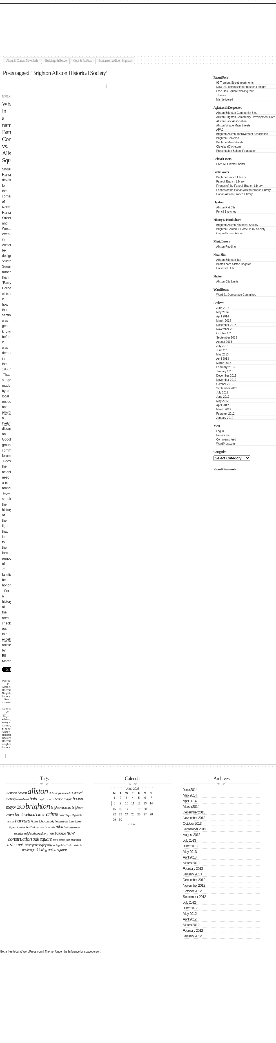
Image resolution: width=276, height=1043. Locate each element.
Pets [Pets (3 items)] (68, 840)
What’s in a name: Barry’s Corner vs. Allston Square (10, 132)
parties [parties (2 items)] (62, 839)
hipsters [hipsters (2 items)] (34, 821)
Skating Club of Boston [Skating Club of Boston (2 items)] (63, 845)
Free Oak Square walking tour (235, 91)
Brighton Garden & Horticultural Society (241, 229)
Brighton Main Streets (229, 142)
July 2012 (222, 392)
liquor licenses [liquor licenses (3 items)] (17, 827)
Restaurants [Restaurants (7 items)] (15, 844)
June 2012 (223, 396)
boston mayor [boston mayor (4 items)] (63, 799)
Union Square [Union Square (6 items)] (57, 849)
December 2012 (226, 375)
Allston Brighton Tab (228, 259)
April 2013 (222, 358)
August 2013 (224, 341)
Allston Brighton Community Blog (236, 112)
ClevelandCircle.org (228, 146)
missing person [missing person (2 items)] (72, 827)
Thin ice (221, 95)
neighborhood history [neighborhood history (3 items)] (36, 833)
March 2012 (223, 409)
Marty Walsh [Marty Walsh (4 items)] (47, 827)
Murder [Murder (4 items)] (18, 833)
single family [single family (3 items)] (45, 845)
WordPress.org (225, 443)
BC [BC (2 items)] (53, 799)
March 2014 (223, 320)
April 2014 (222, 316)
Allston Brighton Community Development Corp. (246, 117)
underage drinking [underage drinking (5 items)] (34, 849)
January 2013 (224, 371)
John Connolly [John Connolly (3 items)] (46, 821)
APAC (220, 129)
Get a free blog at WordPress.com (21, 951)
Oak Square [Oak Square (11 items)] (42, 839)
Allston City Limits (227, 281)
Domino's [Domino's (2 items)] (63, 815)
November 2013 (226, 329)
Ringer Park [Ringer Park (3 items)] (31, 845)
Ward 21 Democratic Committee (236, 294)
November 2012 (226, 379)
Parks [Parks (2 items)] (55, 839)
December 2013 (226, 324)
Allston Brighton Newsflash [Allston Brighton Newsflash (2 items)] (61, 793)
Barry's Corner (6, 724)
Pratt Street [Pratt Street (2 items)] (76, 839)
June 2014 (223, 308)
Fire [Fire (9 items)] (71, 814)
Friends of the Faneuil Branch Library (239, 185)
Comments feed (226, 439)
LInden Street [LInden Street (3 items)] (61, 821)
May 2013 (222, 354)
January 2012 (224, 417)
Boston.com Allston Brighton (233, 264)
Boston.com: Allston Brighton (115, 61)
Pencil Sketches (226, 211)
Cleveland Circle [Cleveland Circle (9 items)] (32, 814)
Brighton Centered (227, 138)
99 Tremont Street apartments (235, 82)
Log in (220, 431)
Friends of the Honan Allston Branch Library (243, 190)
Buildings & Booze (55, 61)
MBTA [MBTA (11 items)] (59, 826)
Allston (6, 686)
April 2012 (222, 405)
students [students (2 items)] (77, 845)
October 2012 (224, 384)
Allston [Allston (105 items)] (37, 791)
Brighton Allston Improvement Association (242, 133)
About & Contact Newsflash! (22, 61)
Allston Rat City (225, 207)
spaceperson (92, 951)
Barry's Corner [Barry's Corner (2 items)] (44, 799)
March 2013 (223, 362)
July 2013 (222, 346)
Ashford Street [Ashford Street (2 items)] (22, 799)
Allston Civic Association (231, 121)
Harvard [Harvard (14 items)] (22, 821)
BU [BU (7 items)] (17, 814)
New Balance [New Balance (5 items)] (57, 833)
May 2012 (222, 400)
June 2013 (223, 350)
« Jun (131, 824)
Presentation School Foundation (236, 150)
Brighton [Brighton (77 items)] (37, 806)
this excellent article (8, 639)
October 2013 (224, 333)
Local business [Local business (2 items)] (32, 827)
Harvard (7, 689)
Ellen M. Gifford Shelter (230, 164)
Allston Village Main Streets (233, 125)
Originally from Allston (230, 233)
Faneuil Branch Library (230, 181)
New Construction (9, 701)
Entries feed (223, 435)
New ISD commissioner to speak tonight (241, 86)
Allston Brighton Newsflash (65, 21)
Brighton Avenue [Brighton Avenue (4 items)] (61, 807)
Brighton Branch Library (231, 177)
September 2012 (226, 388)
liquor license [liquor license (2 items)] (75, 821)
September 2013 (226, 337)
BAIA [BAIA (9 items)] (33, 798)
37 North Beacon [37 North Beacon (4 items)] (16, 793)
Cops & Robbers (82, 61)
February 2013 (225, 367)
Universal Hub (225, 268)
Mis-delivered (224, 99)
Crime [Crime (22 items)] (52, 814)
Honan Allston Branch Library (234, 194)
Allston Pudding (226, 246)
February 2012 (225, 413)
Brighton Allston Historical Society (237, 224)
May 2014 (222, 312)
